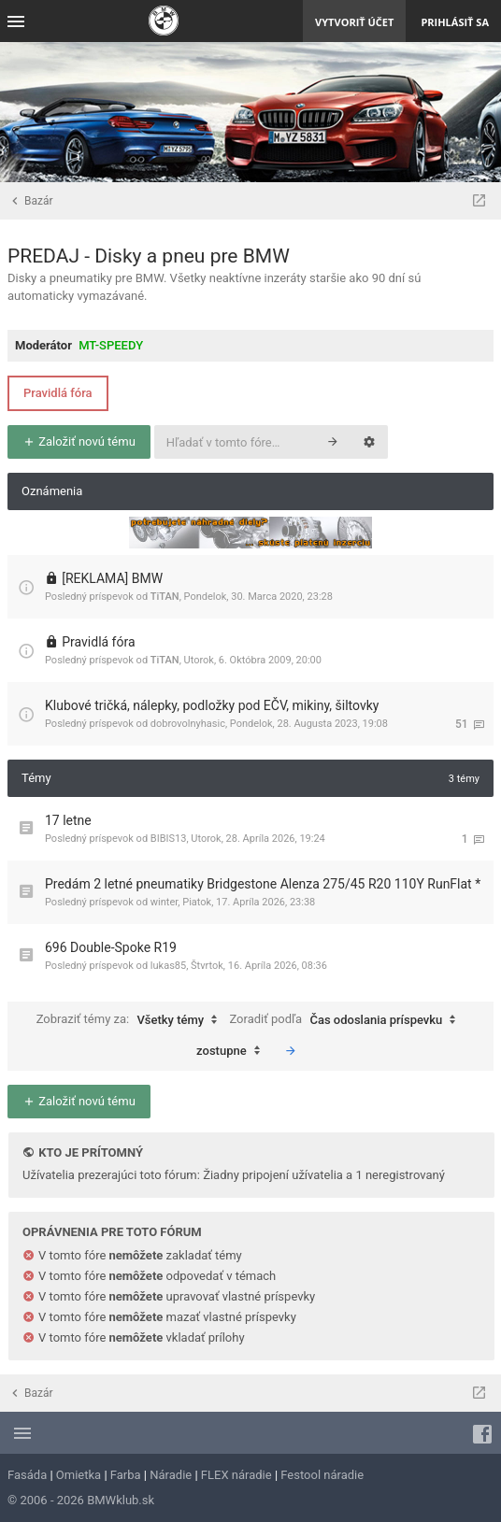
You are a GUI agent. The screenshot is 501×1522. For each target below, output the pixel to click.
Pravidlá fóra (58, 393)
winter (164, 902)
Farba (125, 1475)
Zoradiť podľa (347, 1020)
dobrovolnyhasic (187, 724)
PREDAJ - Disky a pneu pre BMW (148, 256)
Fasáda (27, 1475)
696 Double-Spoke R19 (111, 947)
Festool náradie (322, 1475)
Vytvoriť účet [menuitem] (354, 22)
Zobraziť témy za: (131, 1020)
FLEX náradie (236, 1475)
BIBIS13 (168, 838)
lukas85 (168, 966)
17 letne (68, 820)
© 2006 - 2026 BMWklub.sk (80, 1500)
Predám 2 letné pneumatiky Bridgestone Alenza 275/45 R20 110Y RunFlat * (262, 883)
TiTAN (164, 596)
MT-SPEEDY (111, 345)
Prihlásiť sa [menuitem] (455, 22)
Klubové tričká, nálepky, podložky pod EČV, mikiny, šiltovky (212, 705)
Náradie (171, 1475)
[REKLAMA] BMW (112, 578)
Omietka (78, 1475)
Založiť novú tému (79, 441)
